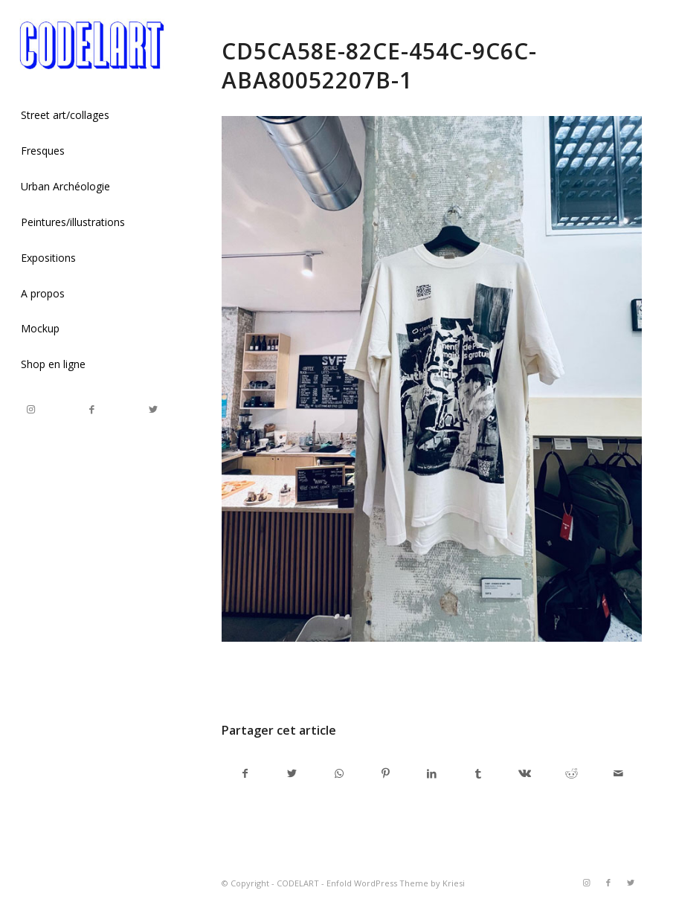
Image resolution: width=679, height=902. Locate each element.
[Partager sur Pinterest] (385, 773)
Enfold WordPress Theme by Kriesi (395, 883)
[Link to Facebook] (91, 409)
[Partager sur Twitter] (292, 773)
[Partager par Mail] (618, 773)
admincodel (341, 678)
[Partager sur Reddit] (572, 773)
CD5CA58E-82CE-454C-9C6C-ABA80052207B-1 (379, 65)
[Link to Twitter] (152, 409)
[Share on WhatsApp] (339, 773)
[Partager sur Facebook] (245, 773)
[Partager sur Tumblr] (479, 773)
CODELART (298, 883)
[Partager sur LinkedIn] (432, 773)
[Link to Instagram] (30, 409)
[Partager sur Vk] (525, 773)
